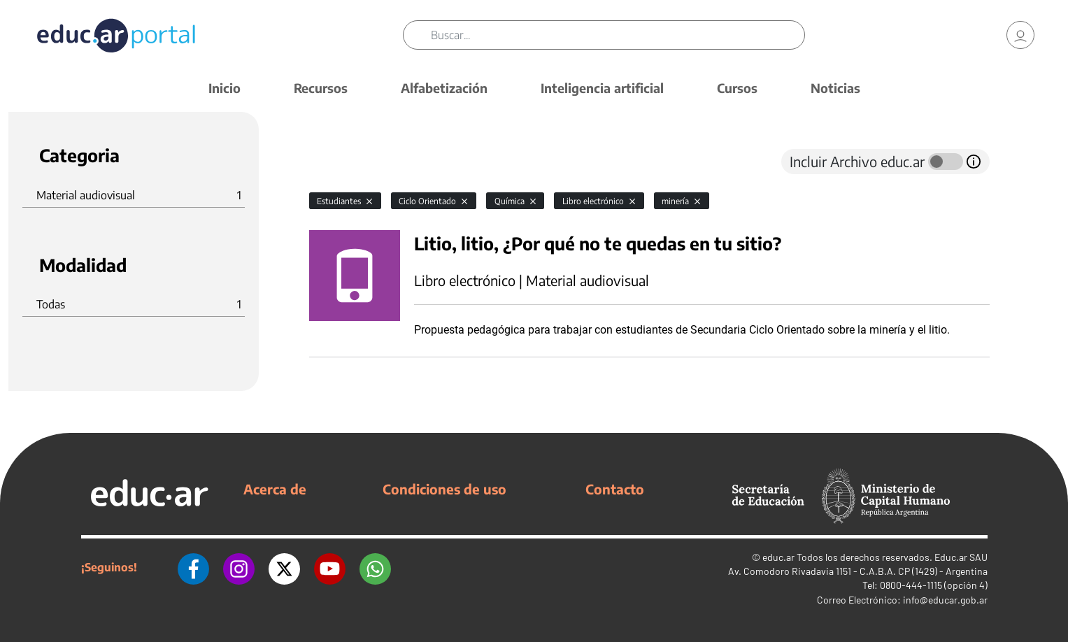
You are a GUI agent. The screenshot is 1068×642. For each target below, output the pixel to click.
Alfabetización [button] (444, 88)
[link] (1020, 35)
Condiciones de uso (444, 488)
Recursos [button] (321, 88)
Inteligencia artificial (602, 88)
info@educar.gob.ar (945, 600)
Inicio (224, 88)
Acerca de (274, 488)
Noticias (835, 88)
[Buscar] (617, 35)
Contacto (614, 488)
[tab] (337, 161)
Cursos (737, 88)
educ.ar (778, 557)
